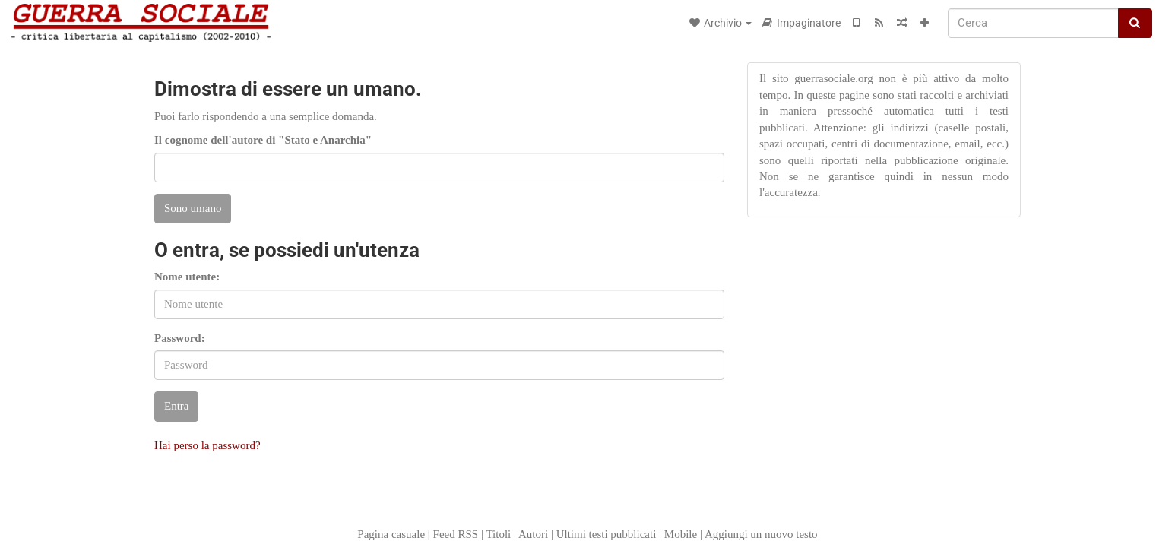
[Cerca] (1033, 23)
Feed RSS (456, 534)
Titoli (498, 534)
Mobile (680, 534)
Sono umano (192, 208)
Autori (533, 534)
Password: (179, 338)
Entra (176, 406)
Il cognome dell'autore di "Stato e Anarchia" (263, 140)
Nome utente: (187, 277)
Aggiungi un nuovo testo (761, 534)
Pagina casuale (391, 534)
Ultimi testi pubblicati (606, 534)
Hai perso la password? (207, 445)
